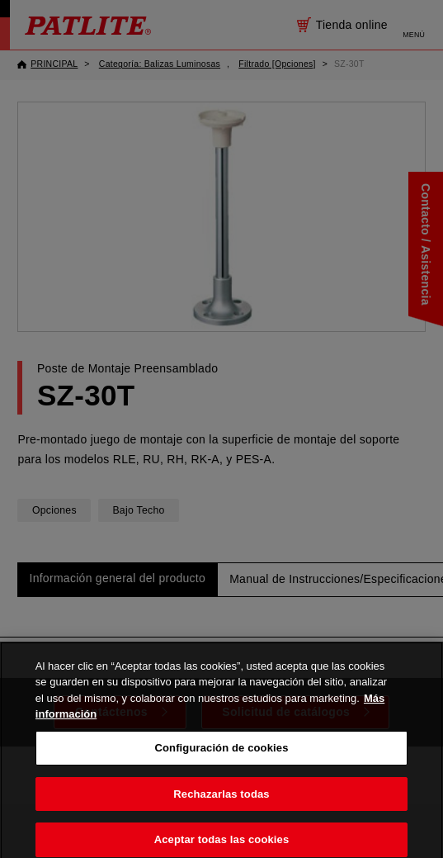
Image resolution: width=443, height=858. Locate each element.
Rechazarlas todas (221, 798)
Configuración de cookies (221, 752)
